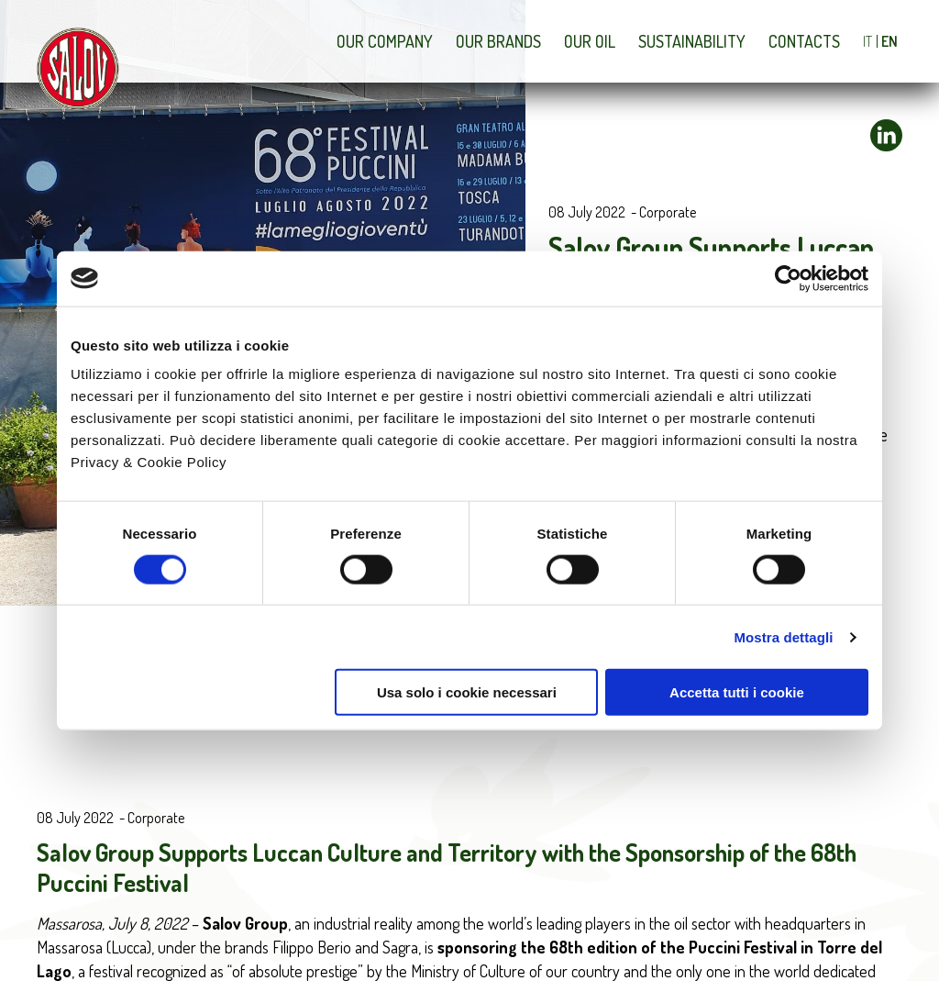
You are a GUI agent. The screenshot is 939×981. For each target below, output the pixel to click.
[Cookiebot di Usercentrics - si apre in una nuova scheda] (788, 278)
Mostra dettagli (783, 636)
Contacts (804, 41)
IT (867, 41)
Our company (385, 41)
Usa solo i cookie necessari (467, 692)
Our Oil (589, 41)
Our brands (498, 41)
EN (889, 41)
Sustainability (692, 41)
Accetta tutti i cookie (736, 692)
